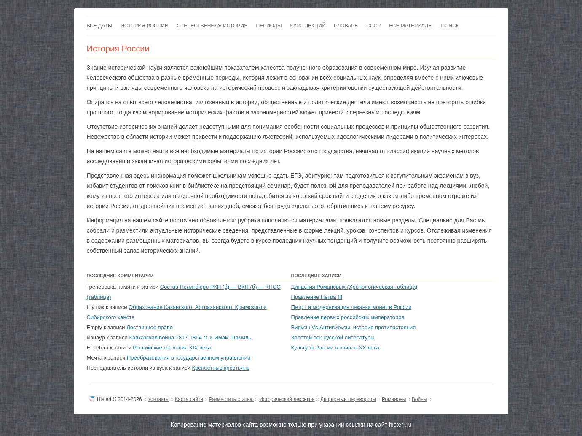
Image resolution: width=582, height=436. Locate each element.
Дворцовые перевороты (348, 399)
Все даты (100, 26)
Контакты (158, 399)
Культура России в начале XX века (335, 347)
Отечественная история (212, 26)
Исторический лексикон (286, 399)
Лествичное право (149, 327)
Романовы (394, 399)
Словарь (346, 26)
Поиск (450, 26)
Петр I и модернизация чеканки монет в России (351, 307)
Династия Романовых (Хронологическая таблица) (354, 287)
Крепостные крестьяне (220, 368)
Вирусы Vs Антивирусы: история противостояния (353, 327)
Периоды (269, 26)
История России (144, 26)
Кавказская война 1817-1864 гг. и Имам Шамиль (190, 337)
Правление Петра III (317, 297)
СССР (373, 26)
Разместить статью (231, 399)
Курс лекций (308, 26)
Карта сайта (189, 399)
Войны (419, 399)
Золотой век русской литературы (333, 337)
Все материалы (410, 26)
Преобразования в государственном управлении (188, 358)
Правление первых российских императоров (348, 317)
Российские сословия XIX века (172, 347)
